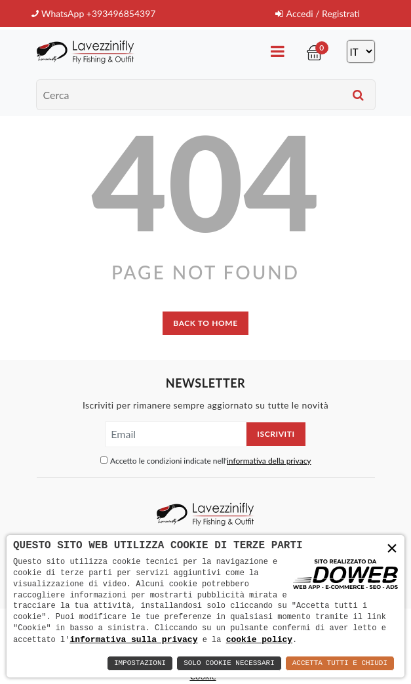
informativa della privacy (269, 461)
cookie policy (259, 639)
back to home (205, 323)
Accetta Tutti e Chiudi (339, 663)
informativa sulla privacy (133, 639)
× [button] (392, 549)
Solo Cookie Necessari (229, 663)
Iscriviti (275, 434)
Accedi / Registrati (317, 13)
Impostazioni (140, 663)
